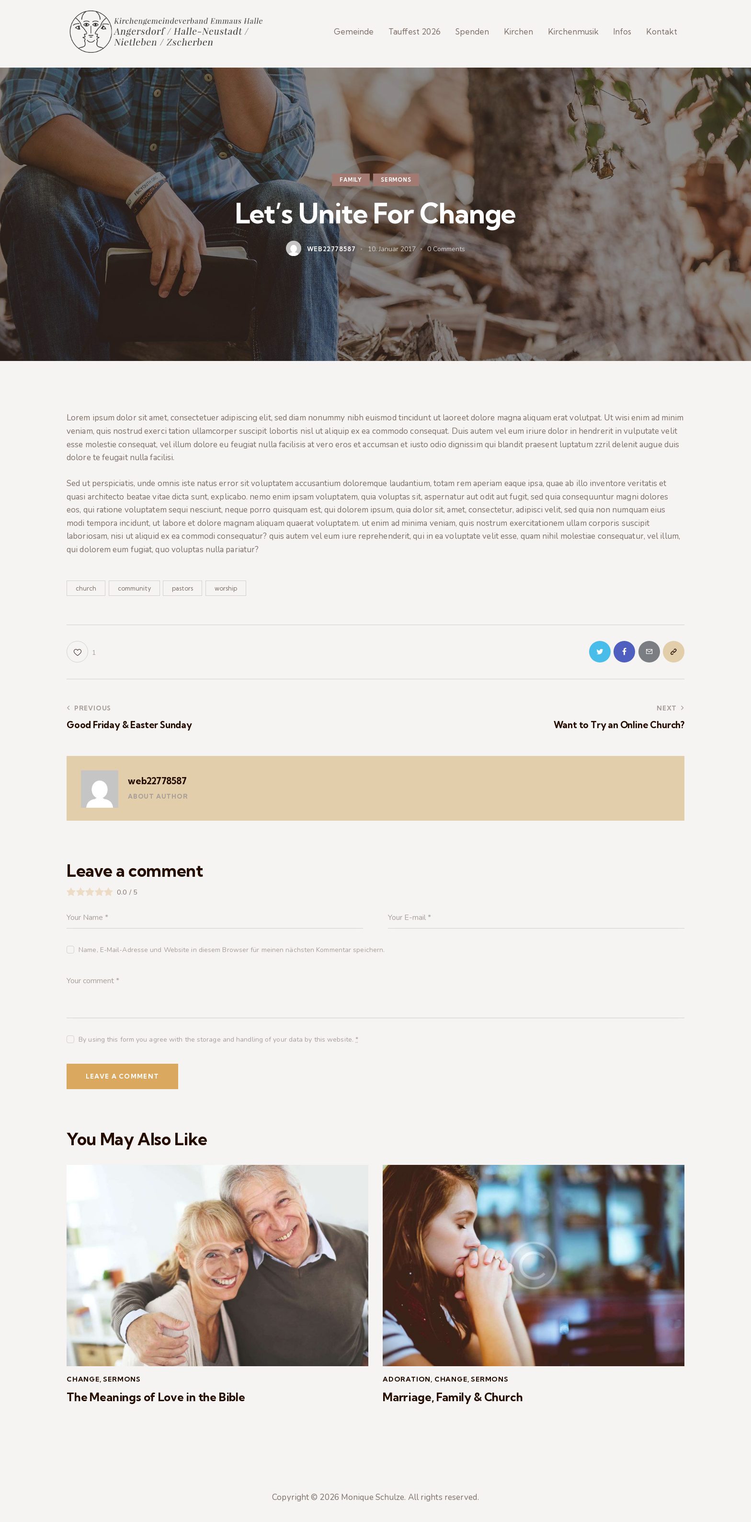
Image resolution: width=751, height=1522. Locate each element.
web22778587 (157, 786)
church (86, 593)
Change (83, 1385)
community (134, 593)
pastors (182, 593)
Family (351, 185)
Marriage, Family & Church (453, 1403)
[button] (81, 657)
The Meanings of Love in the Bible (156, 1403)
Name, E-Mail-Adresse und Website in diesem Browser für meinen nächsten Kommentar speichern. (232, 955)
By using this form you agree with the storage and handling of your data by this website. (218, 1045)
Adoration (407, 1385)
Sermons (396, 185)
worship (226, 593)
